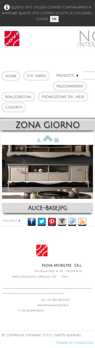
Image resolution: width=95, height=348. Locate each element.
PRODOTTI (67, 75)
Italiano (12, 221)
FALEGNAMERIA (69, 86)
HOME (10, 76)
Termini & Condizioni (74, 343)
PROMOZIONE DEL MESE (63, 97)
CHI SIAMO (36, 76)
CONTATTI (14, 107)
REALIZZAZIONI (18, 97)
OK (54, 19)
